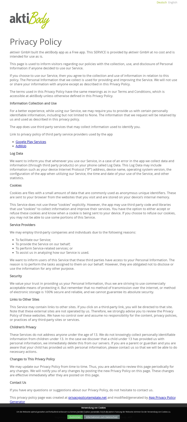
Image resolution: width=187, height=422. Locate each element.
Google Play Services (31, 142)
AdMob (21, 146)
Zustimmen (75, 417)
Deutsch (162, 2)
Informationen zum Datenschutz (102, 417)
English (172, 2)
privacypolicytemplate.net (87, 397)
